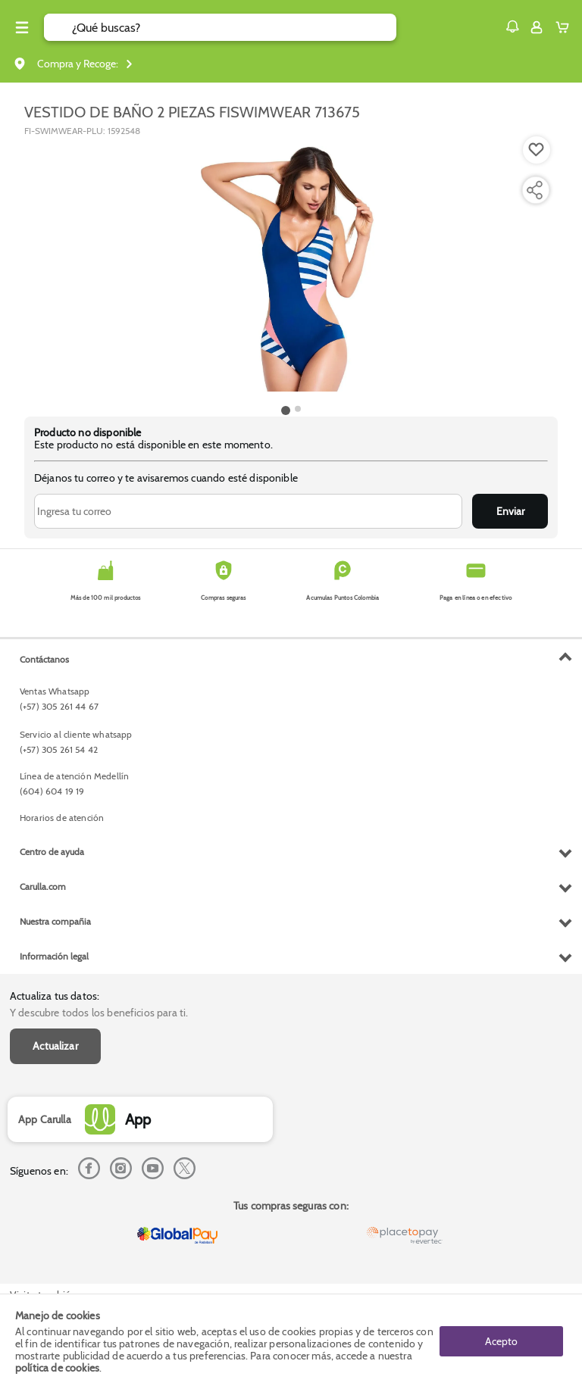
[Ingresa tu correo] (248, 511)
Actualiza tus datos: (54, 996)
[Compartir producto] (534, 190)
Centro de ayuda (52, 851)
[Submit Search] (58, 27)
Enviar (510, 511)
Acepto (501, 1341)
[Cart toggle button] (565, 27)
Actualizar (55, 1046)
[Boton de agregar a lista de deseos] (536, 150)
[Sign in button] (536, 27)
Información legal (54, 956)
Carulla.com (43, 886)
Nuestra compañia (55, 921)
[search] (234, 27)
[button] (512, 26)
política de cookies (57, 1368)
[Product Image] (291, 268)
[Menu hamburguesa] (22, 27)
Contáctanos (44, 659)
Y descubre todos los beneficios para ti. (99, 1013)
